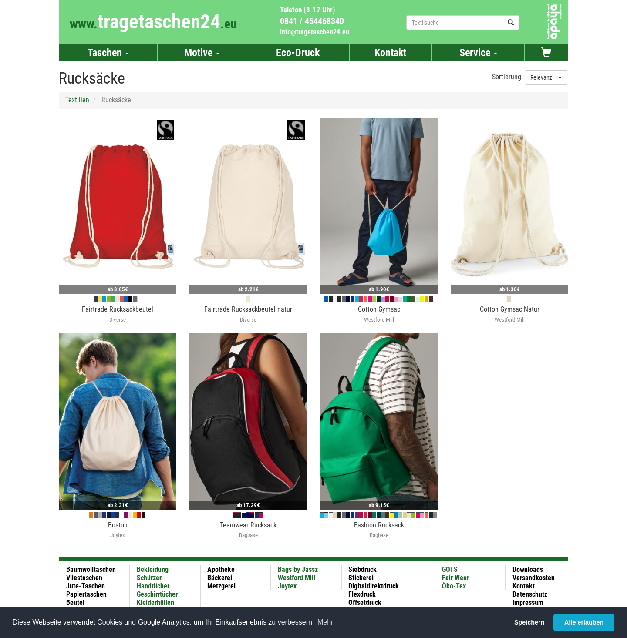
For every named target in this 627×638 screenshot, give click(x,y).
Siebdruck (362, 569)
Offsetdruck (364, 602)
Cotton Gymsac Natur (509, 309)
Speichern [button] (529, 622)
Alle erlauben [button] (583, 622)
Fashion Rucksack (379, 525)
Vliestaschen (84, 578)
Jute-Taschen (85, 586)
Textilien (77, 100)
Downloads (527, 569)
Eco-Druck (298, 53)
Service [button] (478, 53)
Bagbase (248, 535)
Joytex (117, 535)
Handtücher (153, 586)
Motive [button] (201, 53)
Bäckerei (219, 578)
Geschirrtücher (157, 594)
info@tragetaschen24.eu (314, 32)
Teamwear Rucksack (248, 525)
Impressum (527, 602)
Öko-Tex (454, 586)
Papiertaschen (86, 594)
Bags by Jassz (298, 569)
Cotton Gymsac (379, 309)
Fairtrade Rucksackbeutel (117, 309)
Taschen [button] (108, 53)
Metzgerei (221, 586)
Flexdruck (362, 594)
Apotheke (221, 569)
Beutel (75, 602)
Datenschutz (529, 594)
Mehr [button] (325, 622)
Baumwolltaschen (91, 569)
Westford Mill (379, 319)
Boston (118, 525)
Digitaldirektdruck (373, 586)
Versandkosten (533, 578)
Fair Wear (455, 578)
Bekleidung (153, 569)
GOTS (450, 569)
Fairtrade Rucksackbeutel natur (248, 309)
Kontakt (390, 53)
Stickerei (361, 578)
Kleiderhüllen (155, 602)
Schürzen (150, 578)
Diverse (117, 319)
